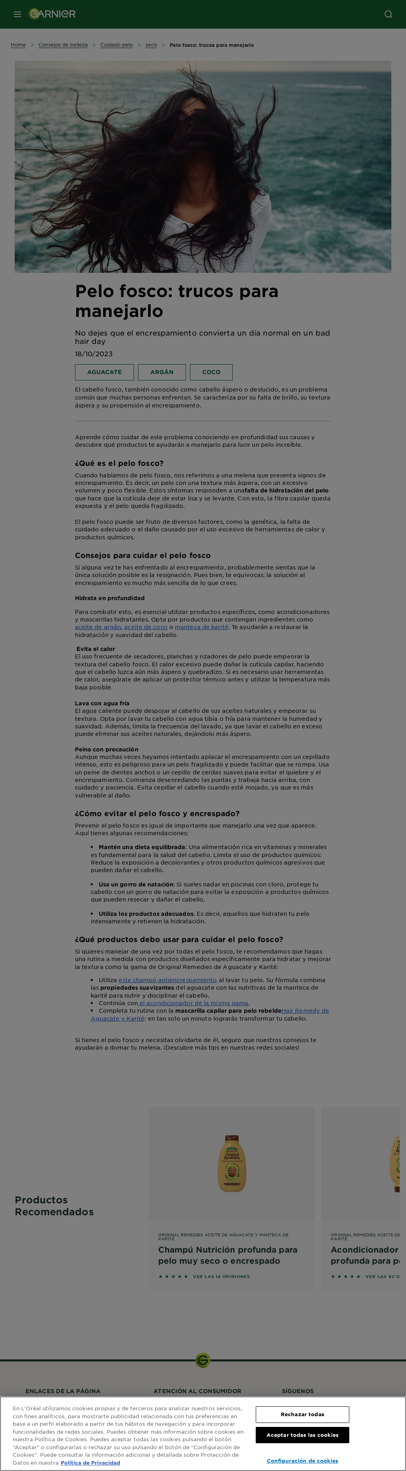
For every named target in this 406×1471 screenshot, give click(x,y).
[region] (203, 1433)
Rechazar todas (302, 1414)
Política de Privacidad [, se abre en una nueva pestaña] (90, 1462)
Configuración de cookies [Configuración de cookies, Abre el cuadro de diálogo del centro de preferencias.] (302, 1460)
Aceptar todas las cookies (302, 1435)
